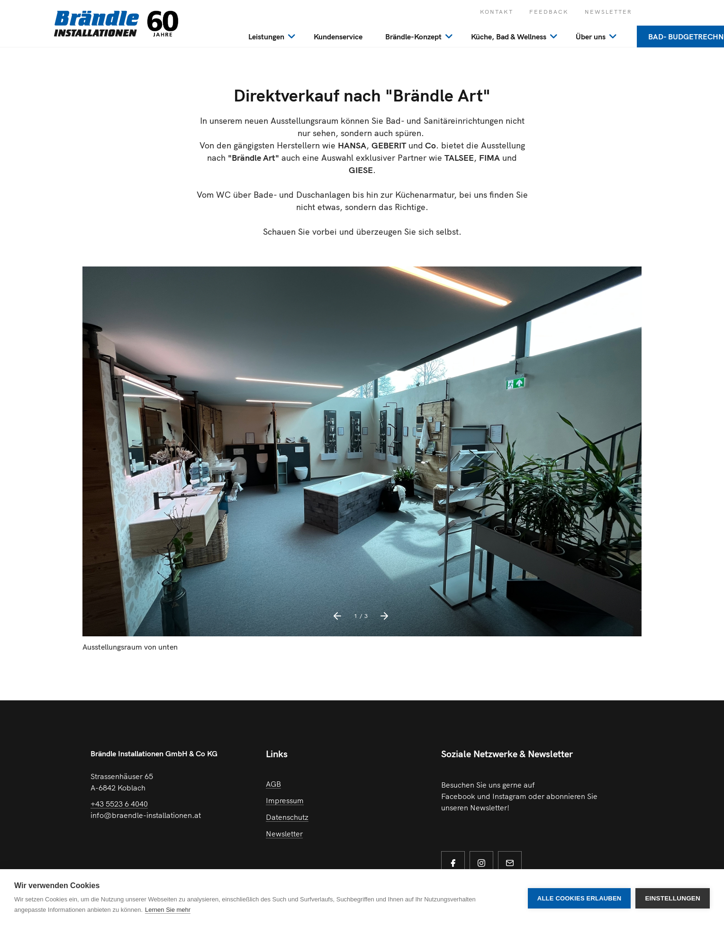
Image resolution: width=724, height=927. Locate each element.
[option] (362, 464)
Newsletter (608, 11)
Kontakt (496, 11)
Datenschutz (287, 817)
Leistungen (266, 36)
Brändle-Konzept (413, 36)
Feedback (549, 11)
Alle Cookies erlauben (579, 898)
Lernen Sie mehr (167, 909)
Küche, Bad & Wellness (508, 36)
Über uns (591, 36)
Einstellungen (672, 898)
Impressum (285, 800)
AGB (273, 784)
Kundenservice (338, 36)
